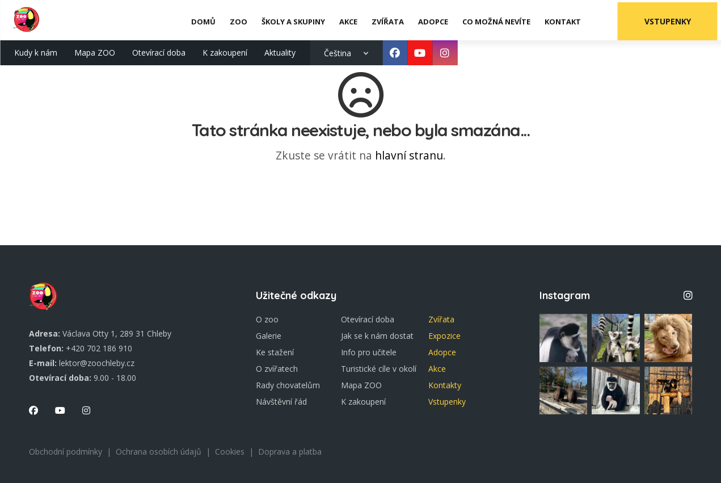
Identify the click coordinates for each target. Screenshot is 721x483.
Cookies (229, 451)
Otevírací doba (158, 50)
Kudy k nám (35, 50)
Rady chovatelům (288, 385)
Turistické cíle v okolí (378, 368)
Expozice (444, 335)
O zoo (267, 319)
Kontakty (444, 385)
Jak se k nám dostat (377, 335)
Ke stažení (275, 352)
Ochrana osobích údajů (158, 451)
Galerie (268, 335)
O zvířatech (277, 368)
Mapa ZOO (94, 50)
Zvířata (441, 319)
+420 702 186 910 (99, 348)
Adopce (442, 352)
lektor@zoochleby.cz (96, 363)
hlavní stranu (409, 155)
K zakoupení (225, 50)
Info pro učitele (369, 352)
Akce (437, 368)
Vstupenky (671, 19)
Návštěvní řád (281, 401)
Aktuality (280, 50)
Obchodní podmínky (65, 451)
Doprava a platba (290, 451)
